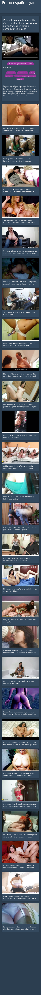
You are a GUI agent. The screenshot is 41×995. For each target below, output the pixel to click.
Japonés (11, 73)
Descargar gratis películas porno (20, 64)
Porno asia (22, 73)
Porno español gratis (19, 2)
